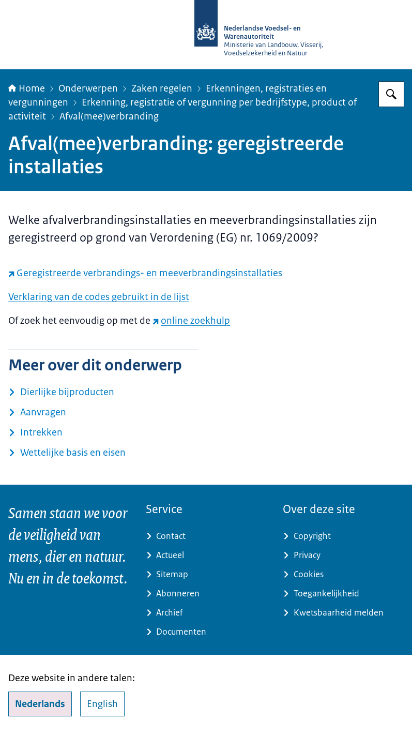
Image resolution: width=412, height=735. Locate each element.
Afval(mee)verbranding (109, 116)
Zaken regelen (161, 88)
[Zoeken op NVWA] (391, 94)
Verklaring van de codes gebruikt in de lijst (98, 297)
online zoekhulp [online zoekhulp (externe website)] (191, 320)
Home (26, 88)
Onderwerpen (88, 88)
